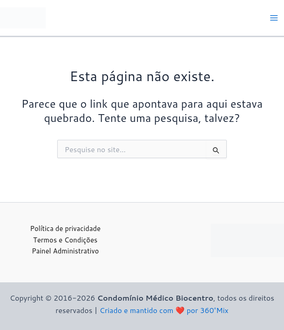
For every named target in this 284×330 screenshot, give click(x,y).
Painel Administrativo (65, 251)
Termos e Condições (65, 240)
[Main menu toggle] (274, 18)
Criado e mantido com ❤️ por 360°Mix (163, 310)
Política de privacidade (65, 228)
